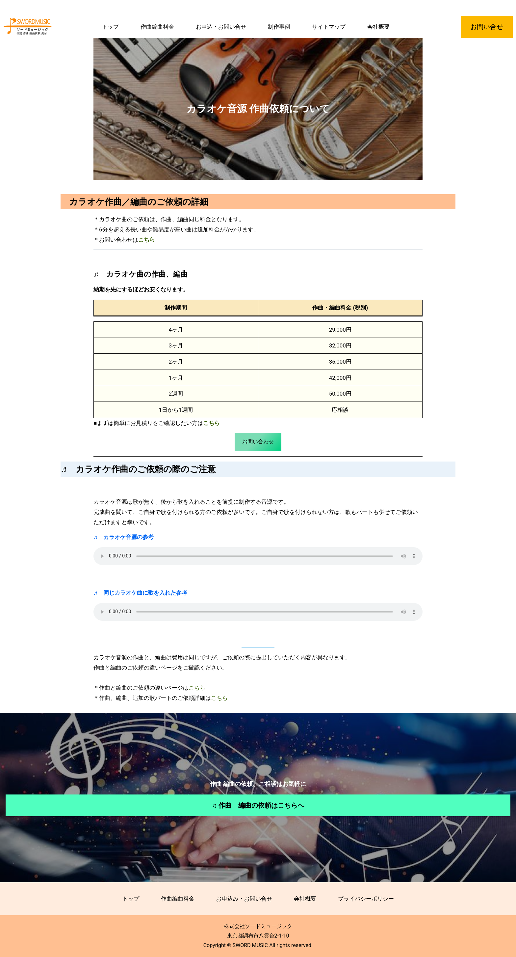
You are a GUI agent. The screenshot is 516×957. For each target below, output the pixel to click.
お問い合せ (486, 27)
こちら (211, 423)
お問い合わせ (258, 441)
